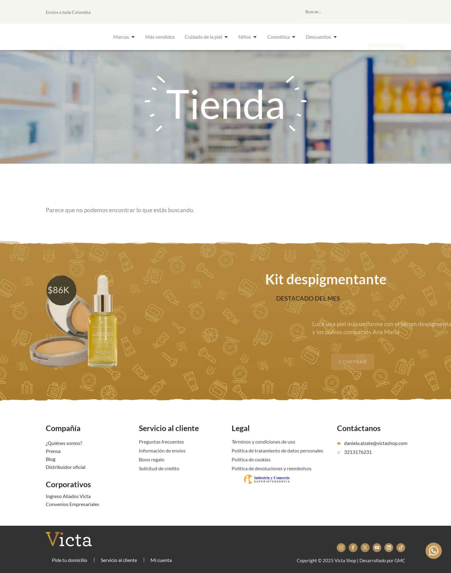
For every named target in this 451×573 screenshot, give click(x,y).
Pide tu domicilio (69, 560)
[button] (233, 12)
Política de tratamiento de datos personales (277, 458)
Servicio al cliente (169, 438)
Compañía (63, 438)
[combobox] (352, 11)
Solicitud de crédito (159, 476)
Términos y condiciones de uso (263, 449)
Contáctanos (359, 438)
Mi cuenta (161, 560)
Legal (241, 438)
